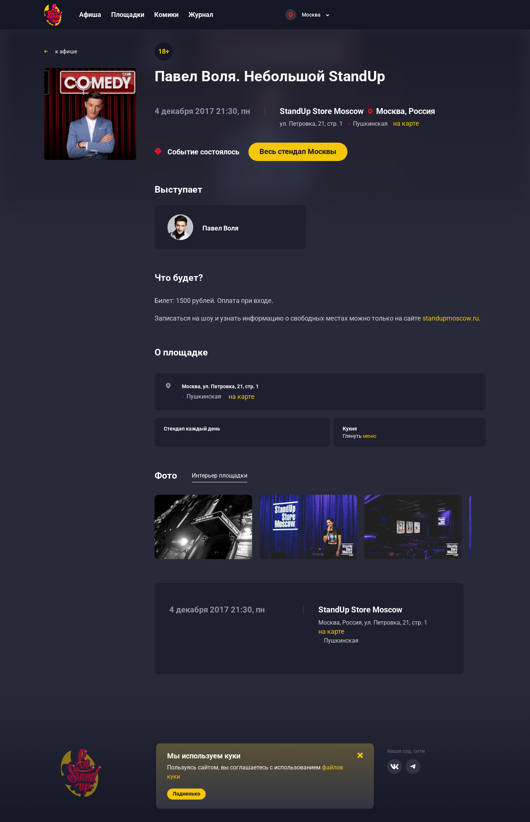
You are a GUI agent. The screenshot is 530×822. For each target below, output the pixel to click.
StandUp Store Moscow (322, 111)
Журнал (200, 14)
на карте (406, 123)
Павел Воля (220, 228)
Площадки (127, 14)
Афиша (90, 14)
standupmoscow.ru (451, 318)
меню (369, 436)
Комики (166, 14)
